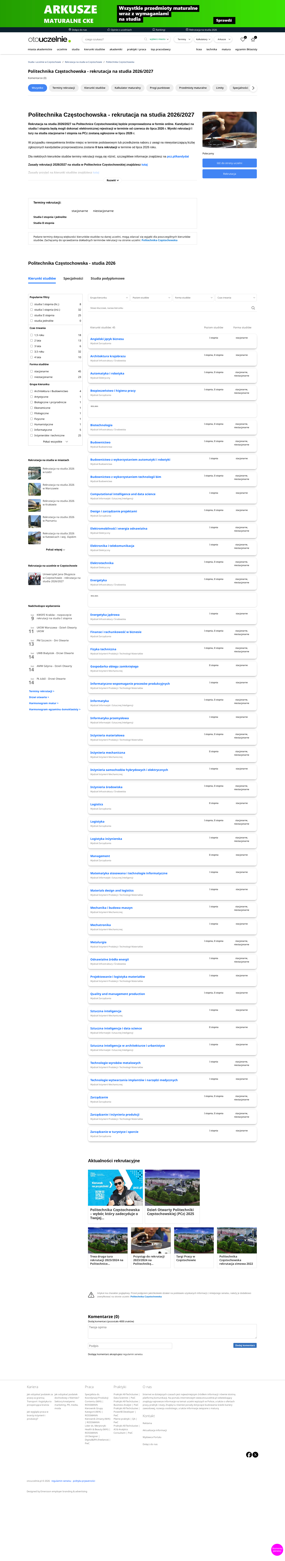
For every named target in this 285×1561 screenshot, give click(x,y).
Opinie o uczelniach (120, 29)
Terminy (182, 39)
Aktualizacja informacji (155, 1493)
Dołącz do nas (78, 29)
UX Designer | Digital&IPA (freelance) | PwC (98, 1503)
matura (226, 49)
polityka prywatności (84, 1544)
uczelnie (62, 49)
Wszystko (38, 87)
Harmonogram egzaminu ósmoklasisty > (55, 710)
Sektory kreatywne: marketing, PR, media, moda (66, 1468)
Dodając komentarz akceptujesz (115, 1417)
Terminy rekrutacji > (41, 692)
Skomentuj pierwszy (277, 1549)
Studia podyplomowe (108, 279)
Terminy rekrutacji (66, 87)
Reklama (147, 1486)
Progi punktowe (167, 87)
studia (75, 49)
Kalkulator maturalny (133, 87)
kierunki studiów (94, 49)
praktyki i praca (136, 49)
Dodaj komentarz (245, 1408)
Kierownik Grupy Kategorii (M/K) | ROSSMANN (94, 1475)
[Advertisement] (172, 427)
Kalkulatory (201, 39)
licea (199, 49)
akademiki (116, 49)
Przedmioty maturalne (201, 87)
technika (211, 49)
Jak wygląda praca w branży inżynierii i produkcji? (37, 1479)
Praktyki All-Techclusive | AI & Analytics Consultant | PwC (127, 1493)
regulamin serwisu (133, 1417)
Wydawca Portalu (152, 1500)
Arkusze (222, 39)
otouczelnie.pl (34, 1544)
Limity (229, 87)
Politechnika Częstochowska (159, 241)
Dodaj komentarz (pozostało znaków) (111, 1384)
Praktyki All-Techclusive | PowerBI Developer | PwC (127, 1475)
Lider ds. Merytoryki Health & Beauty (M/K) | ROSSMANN (97, 1493)
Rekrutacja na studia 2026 (201, 29)
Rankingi (158, 29)
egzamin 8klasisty (246, 49)
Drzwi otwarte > (39, 698)
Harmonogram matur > (44, 704)
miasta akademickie (40, 49)
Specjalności (73, 279)
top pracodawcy (160, 49)
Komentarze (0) (37, 78)
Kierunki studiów (98, 87)
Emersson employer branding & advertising (64, 1554)
